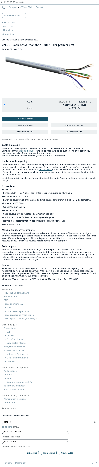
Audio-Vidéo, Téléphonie (15, 367)
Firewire (10, 335)
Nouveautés (67, 452)
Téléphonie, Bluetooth (14, 385)
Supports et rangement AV (19, 382)
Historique (8, 30)
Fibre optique (10, 296)
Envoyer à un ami (25, 131)
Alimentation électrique (15, 399)
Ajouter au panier (25, 119)
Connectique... (11, 328)
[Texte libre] (47, 422)
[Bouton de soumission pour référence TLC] (67, 442)
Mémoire (11, 361)
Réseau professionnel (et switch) (20, 318)
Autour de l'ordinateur (17, 354)
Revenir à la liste (25, 125)
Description (20, 462)
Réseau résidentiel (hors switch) (19, 315)
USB (9, 331)
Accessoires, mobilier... (14, 350)
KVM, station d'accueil (14, 346)
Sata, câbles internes (16, 343)
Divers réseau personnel (18, 311)
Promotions (49, 452)
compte (12, 7)
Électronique (9, 408)
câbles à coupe (27, 150)
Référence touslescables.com (16, 446)
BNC (6, 300)
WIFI (9, 307)
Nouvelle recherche (74, 125)
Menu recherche (12, 15)
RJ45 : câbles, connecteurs (16, 292)
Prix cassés (31, 452)
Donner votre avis (74, 131)
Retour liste (8, 34)
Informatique (9, 324)
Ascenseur (8, 26)
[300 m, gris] (4, 105)
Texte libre (7, 426)
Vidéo (9, 378)
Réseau (7, 289)
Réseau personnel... (13, 303)
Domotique (9, 402)
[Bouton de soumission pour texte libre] (95, 422)
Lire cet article (45, 169)
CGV (26, 7)
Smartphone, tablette (14, 389)
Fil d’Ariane (9, 22)
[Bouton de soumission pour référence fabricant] (67, 432)
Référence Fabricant (11, 436)
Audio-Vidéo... (10, 371)
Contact (39, 7)
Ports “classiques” (15, 339)
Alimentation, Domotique (16, 395)
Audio (9, 374)
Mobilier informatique (17, 357)
